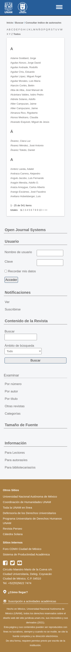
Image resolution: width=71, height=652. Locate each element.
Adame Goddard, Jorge (23, 58)
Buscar (19, 22)
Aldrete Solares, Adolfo (22, 99)
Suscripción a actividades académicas (29, 601)
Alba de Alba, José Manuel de (26, 90)
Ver (7, 302)
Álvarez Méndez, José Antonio (27, 145)
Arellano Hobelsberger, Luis (25, 196)
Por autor (11, 391)
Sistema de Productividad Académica (26, 554)
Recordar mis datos (22, 271)
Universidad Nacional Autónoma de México (30, 496)
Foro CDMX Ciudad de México (22, 548)
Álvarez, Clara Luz (20, 140)
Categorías (12, 413)
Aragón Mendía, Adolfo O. (24, 182)
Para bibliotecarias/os (20, 467)
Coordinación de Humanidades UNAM (27, 502)
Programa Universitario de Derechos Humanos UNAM (32, 521)
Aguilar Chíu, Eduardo (22, 71)
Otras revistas (15, 406)
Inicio (10, 22)
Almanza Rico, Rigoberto (24, 112)
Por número (13, 384)
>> (45, 210)
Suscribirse (13, 309)
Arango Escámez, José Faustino (28, 191)
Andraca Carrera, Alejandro (25, 173)
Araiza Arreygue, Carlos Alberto (27, 187)
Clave (9, 261)
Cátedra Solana (13, 534)
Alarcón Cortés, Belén (22, 85)
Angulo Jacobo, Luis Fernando (27, 178)
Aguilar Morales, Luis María (25, 81)
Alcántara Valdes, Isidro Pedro (27, 94)
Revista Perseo (12, 528)
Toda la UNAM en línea (17, 507)
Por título (11, 399)
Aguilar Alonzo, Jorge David (25, 62)
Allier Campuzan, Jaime (23, 103)
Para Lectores (15, 452)
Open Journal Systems (25, 230)
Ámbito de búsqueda (23, 349)
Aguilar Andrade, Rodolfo (24, 67)
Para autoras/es (16, 460)
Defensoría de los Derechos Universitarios (29, 513)
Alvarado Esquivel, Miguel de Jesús (29, 121)
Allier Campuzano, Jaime (24, 108)
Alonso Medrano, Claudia (24, 117)
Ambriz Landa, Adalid (22, 169)
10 (40, 210)
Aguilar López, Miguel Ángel (25, 76)
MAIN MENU (59, 7)
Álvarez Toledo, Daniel (22, 150)
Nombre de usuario (18, 252)
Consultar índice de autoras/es (43, 22)
